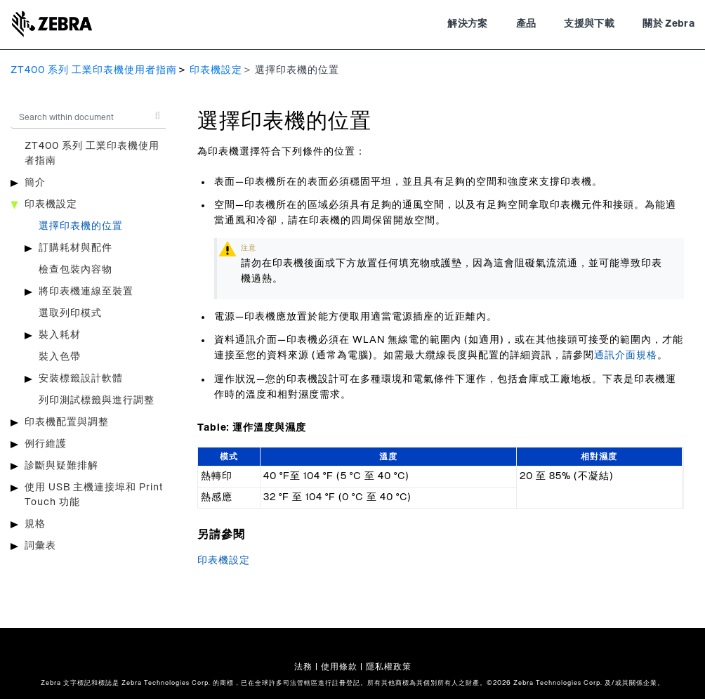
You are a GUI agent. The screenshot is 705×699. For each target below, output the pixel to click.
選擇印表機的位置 (81, 226)
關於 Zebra (668, 24)
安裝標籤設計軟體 (81, 379)
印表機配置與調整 (67, 422)
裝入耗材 (60, 335)
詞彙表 (40, 546)
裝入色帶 (60, 357)
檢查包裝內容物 (75, 270)
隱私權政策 (388, 666)
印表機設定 (216, 70)
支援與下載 (589, 24)
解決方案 (467, 24)
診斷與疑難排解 (61, 466)
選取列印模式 (70, 313)
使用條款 (339, 666)
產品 (526, 24)
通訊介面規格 (625, 355)
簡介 (35, 183)
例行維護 (46, 444)
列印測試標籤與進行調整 (96, 400)
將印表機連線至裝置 (86, 291)
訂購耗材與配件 (75, 248)
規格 (35, 524)
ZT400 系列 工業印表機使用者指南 (94, 70)
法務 (303, 666)
